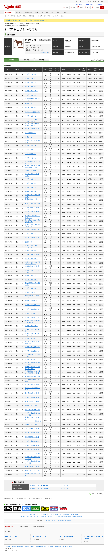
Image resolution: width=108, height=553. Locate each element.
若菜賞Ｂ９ (29, 137)
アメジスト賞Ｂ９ (31, 233)
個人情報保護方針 (17, 546)
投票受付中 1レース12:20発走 (39, 488)
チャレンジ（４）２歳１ (33, 454)
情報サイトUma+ (62, 12)
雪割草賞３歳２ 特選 (32, 437)
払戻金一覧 (68, 520)
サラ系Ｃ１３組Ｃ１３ (32, 309)
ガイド (52, 12)
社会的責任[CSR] (41, 546)
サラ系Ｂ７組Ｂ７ (31, 145)
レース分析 (39, 16)
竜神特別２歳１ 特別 (32, 466)
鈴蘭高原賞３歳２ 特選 (32, 376)
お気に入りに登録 (45, 40)
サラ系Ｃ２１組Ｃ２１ (32, 338)
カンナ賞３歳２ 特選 (32, 384)
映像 (62, 16)
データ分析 (47, 16)
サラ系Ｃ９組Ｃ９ (31, 326)
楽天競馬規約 (29, 546)
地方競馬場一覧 (64, 514)
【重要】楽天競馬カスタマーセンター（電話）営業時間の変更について (27, 20)
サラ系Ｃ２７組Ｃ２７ (32, 359)
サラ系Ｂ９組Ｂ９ (31, 250)
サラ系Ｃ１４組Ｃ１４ (32, 317)
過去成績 (26, 60)
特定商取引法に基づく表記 (63, 546)
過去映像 (38, 421)
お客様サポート (90, 4)
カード (89, 1)
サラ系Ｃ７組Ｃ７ (31, 74)
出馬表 (13, 16)
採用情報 (50, 546)
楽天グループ (80, 1)
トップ (7, 16)
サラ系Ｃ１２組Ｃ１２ (32, 313)
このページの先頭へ (98, 494)
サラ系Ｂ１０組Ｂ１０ (32, 129)
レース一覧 (64, 485)
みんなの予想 (28, 12)
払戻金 (24, 16)
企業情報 (7, 546)
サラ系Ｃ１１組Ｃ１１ (32, 300)
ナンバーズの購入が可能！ (66, 536)
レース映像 (74, 514)
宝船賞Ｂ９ (29, 242)
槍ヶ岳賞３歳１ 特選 (32, 393)
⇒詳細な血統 (44, 52)
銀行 (94, 1)
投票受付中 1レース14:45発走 (39, 485)
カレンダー (56, 16)
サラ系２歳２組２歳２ (32, 449)
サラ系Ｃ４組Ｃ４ (31, 179)
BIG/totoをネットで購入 (40, 536)
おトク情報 (45, 12)
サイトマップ (80, 4)
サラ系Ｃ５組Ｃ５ (31, 78)
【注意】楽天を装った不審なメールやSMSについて (71, 516)
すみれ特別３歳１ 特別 (32, 410)
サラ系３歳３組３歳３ (32, 397)
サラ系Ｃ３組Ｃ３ (31, 187)
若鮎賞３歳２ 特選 (31, 405)
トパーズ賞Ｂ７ (30, 154)
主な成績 (41, 60)
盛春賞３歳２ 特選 (31, 424)
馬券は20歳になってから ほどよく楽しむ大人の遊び (37, 516)
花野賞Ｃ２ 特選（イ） (32, 170)
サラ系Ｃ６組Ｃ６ (31, 82)
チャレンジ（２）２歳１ (33, 470)
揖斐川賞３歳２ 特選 (32, 401)
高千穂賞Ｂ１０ (30, 133)
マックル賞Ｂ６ (30, 149)
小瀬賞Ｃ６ (29, 103)
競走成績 (31, 16)
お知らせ (37, 12)
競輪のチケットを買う (12, 536)
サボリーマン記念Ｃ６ (32, 112)
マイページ (19, 12)
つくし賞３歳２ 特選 (32, 428)
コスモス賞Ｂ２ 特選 (32, 254)
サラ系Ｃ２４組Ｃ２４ (32, 347)
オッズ (19, 16)
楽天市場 (100, 1)
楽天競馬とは (100, 4)
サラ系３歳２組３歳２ (32, 441)
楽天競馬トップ (9, 12)
